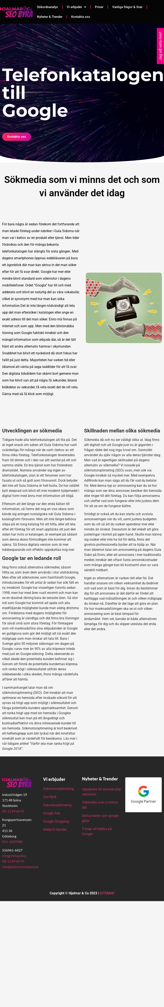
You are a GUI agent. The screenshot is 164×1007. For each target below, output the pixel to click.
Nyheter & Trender (49, 17)
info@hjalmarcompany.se (20, 867)
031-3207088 (12, 842)
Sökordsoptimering (57, 805)
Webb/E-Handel (54, 829)
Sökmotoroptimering (58, 789)
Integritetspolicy (14, 856)
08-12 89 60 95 (13, 811)
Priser (99, 7)
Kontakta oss (80, 17)
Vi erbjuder (76, 7)
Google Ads (51, 813)
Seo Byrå (50, 797)
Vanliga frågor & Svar (127, 7)
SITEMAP (107, 893)
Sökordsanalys (47, 7)
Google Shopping (56, 821)
